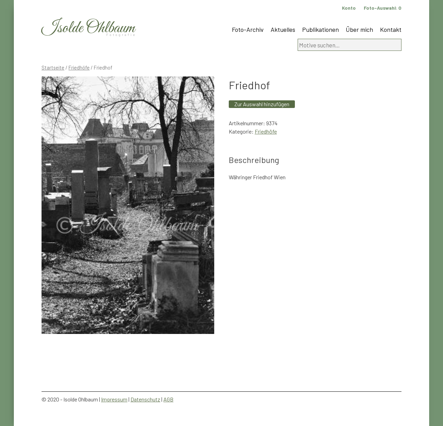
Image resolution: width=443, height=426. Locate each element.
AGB (168, 399)
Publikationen (320, 29)
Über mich (359, 29)
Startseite (53, 67)
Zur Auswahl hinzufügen (261, 104)
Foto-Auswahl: (382, 8)
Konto (349, 8)
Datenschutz (145, 399)
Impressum (114, 399)
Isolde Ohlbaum (88, 28)
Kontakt (390, 29)
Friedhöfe (79, 67)
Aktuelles (283, 29)
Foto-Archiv (248, 29)
